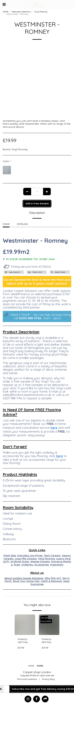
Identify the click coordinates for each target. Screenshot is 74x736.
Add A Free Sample (37, 203)
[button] (4, 4)
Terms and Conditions (27, 679)
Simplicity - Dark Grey (47, 640)
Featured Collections (21, 11)
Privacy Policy (48, 679)
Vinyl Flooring (40, 11)
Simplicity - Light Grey (23, 640)
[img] (25, 624)
